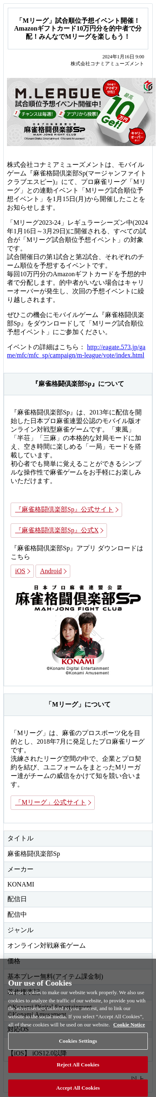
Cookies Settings (78, 1044)
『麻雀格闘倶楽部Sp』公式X (56, 530)
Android (51, 570)
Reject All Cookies (78, 1068)
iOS (20, 570)
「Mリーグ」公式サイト (50, 802)
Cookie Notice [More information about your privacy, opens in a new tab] (129, 1027)
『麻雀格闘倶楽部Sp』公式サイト (64, 509)
